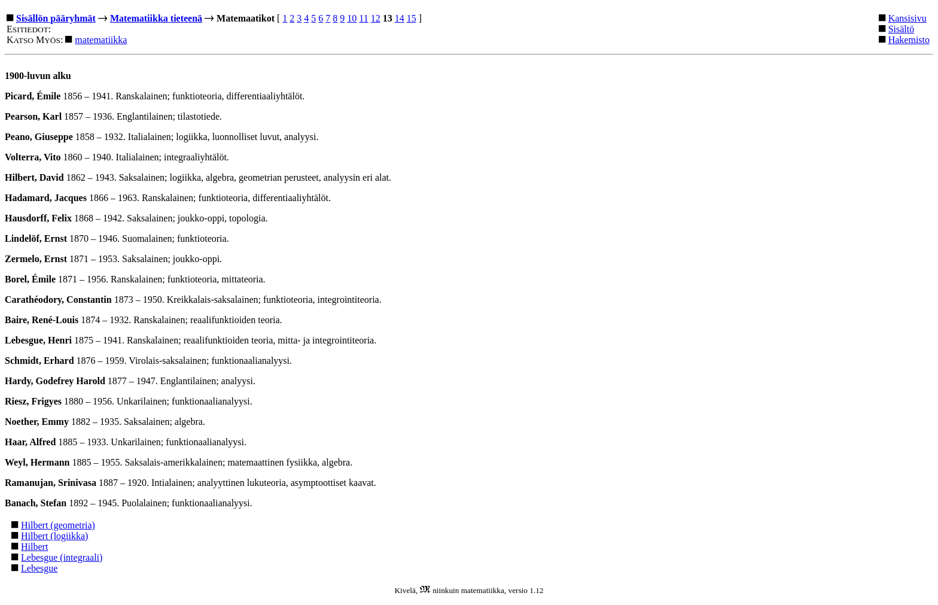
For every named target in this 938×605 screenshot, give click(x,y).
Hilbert (34, 547)
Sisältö (901, 29)
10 (352, 18)
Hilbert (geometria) (58, 525)
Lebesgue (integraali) (61, 557)
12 (375, 18)
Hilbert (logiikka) (54, 536)
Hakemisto (909, 40)
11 (363, 18)
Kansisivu (907, 18)
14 (399, 18)
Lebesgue (39, 568)
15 (411, 18)
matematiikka (101, 40)
